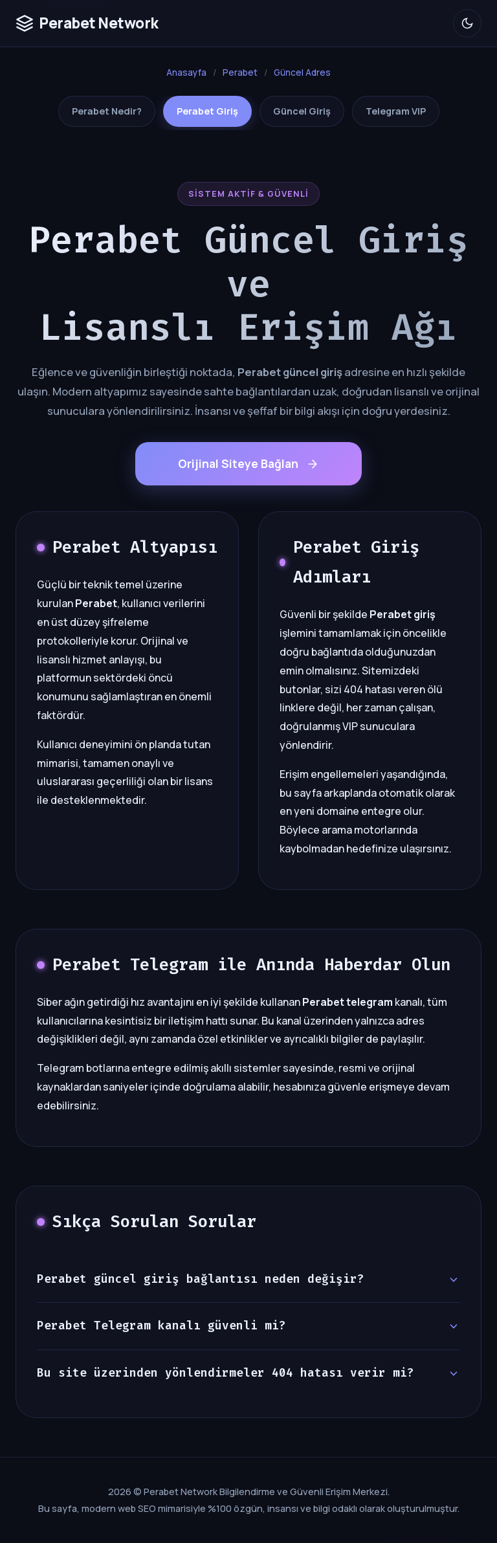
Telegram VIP (396, 111)
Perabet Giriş (207, 111)
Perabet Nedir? (107, 111)
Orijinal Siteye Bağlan (248, 463)
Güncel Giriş (302, 111)
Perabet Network (87, 23)
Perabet (240, 72)
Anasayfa (186, 72)
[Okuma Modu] (467, 23)
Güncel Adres (302, 72)
